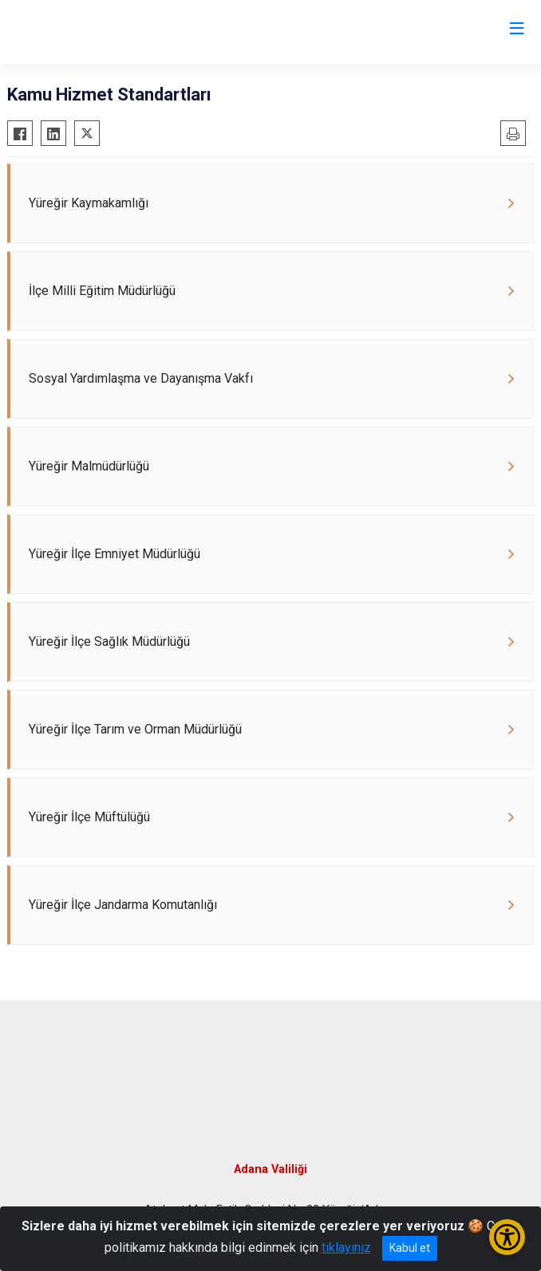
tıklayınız (346, 1247)
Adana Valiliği (270, 1169)
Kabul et (409, 1247)
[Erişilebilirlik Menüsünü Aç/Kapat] (507, 1237)
